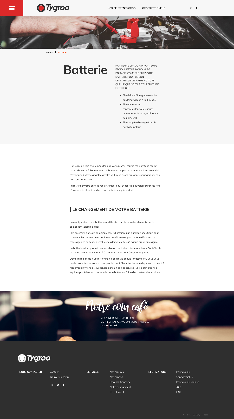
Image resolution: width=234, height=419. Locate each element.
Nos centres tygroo (122, 8)
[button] (12, 8)
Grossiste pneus (153, 8)
